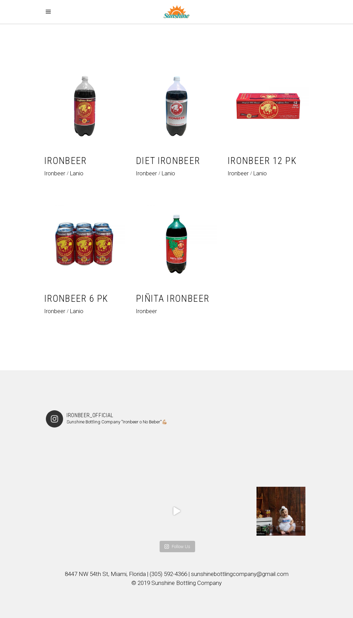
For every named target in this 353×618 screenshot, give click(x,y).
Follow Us (177, 546)
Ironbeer (54, 173)
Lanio (76, 173)
